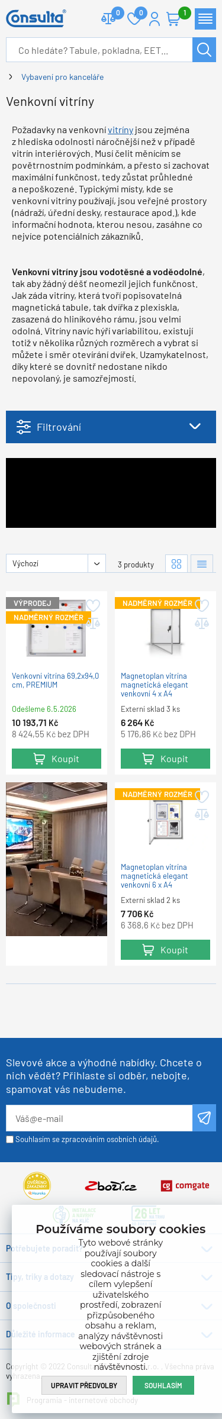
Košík (179, 14)
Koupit (65, 758)
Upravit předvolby (84, 1385)
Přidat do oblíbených (92, 606)
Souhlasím (163, 1385)
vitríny (120, 129)
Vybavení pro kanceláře (62, 77)
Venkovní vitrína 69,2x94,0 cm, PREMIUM (55, 680)
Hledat (204, 49)
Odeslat (204, 1117)
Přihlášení (154, 19)
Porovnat (113, 14)
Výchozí (25, 563)
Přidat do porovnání (92, 624)
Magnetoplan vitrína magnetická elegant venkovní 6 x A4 (154, 876)
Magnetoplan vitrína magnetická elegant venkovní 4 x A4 (154, 685)
